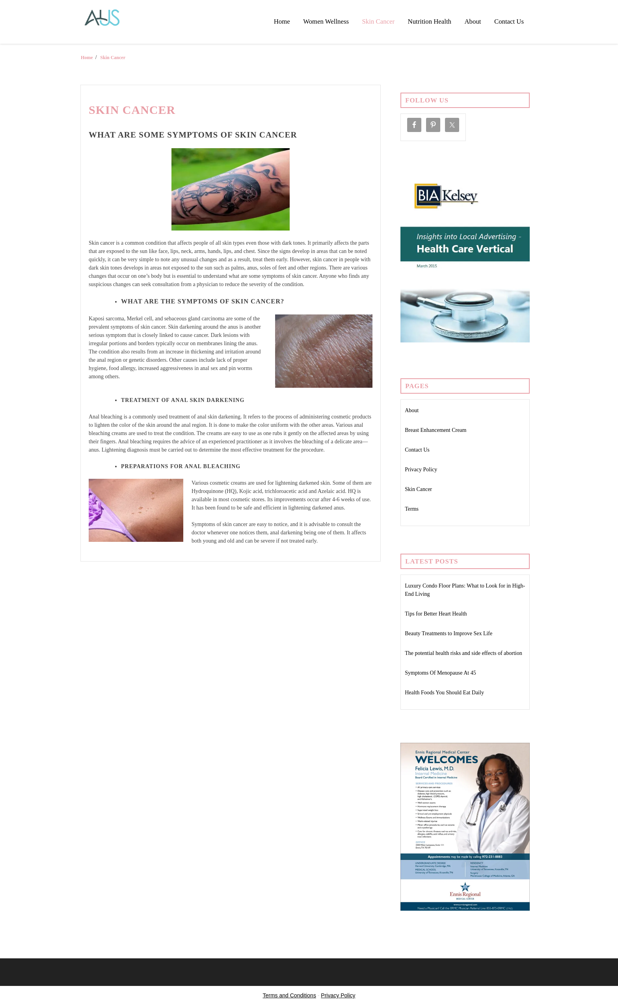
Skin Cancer (378, 21)
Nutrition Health (429, 21)
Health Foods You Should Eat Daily (444, 693)
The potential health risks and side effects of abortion (463, 653)
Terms (412, 509)
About (473, 21)
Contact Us (509, 21)
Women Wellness (326, 21)
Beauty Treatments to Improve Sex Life (448, 633)
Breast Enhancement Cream (435, 430)
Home (282, 21)
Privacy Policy (421, 469)
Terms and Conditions (289, 995)
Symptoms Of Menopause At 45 (440, 673)
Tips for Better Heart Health (436, 614)
